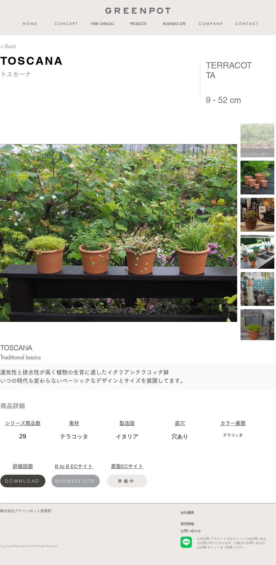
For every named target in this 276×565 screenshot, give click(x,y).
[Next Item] (227, 233)
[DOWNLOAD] (22, 481)
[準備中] (127, 481)
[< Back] (20, 46)
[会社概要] (201, 512)
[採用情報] (201, 524)
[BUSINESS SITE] (76, 481)
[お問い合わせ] (201, 531)
